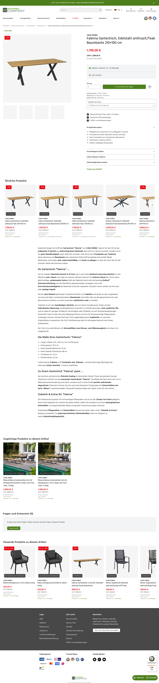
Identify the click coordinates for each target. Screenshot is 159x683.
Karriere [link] (69, 638)
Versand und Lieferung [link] (74, 630)
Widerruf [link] (42, 622)
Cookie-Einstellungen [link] (47, 634)
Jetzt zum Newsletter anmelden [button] (106, 630)
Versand (98, 75)
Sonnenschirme (44, 18)
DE (118, 10)
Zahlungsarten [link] (71, 634)
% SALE (75, 18)
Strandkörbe (61, 18)
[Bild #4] (57, 112)
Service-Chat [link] (71, 622)
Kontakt (138, 677)
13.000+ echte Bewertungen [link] (76, 642)
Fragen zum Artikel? (94, 169)
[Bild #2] (26, 112)
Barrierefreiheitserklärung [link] (48, 638)
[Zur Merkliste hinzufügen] (150, 87)
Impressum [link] (43, 630)
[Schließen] (154, 3)
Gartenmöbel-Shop (17, 26)
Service (117, 18)
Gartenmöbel (9, 18)
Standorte (103, 18)
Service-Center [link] (71, 619)
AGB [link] (41, 619)
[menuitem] (131, 10)
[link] (121, 35)
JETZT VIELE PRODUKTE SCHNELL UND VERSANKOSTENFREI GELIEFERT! (77, 2)
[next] (152, 205)
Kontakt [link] (69, 626)
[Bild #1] (10, 112)
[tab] (121, 127)
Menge (94, 85)
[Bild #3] (41, 112)
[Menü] (155, 656)
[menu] (140, 10)
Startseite (6, 26)
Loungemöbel (26, 18)
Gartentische (41, 26)
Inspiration (88, 18)
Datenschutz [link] (44, 626)
